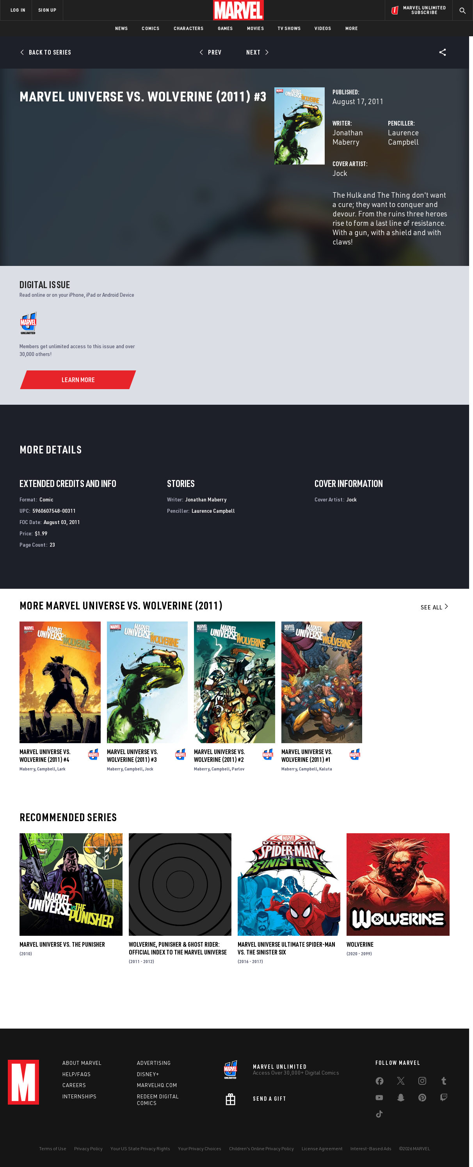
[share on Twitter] (401, 1082)
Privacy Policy (88, 1148)
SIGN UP (47, 10)
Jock (161, 197)
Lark (61, 804)
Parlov (238, 804)
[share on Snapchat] (401, 1099)
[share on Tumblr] (444, 1082)
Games (225, 28)
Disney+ (148, 1074)
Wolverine (360, 980)
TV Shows (289, 28)
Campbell (46, 804)
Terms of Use (52, 1148)
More (351, 28)
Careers (74, 1085)
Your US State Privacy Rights (140, 1148)
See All (435, 643)
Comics (150, 28)
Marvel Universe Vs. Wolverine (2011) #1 (307, 791)
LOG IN (18, 10)
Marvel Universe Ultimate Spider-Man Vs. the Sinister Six (286, 984)
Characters (189, 28)
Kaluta (325, 804)
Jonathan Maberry (183, 166)
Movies (255, 28)
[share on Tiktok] (379, 1115)
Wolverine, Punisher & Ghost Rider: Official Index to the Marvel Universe (178, 984)
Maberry (27, 804)
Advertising (154, 1063)
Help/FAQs (76, 1074)
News (121, 28)
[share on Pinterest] (422, 1099)
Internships (79, 1096)
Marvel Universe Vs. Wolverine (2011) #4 (45, 791)
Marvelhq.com (157, 1085)
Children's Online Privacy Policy (261, 1148)
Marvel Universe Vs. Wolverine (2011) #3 (132, 791)
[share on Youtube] (379, 1099)
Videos (323, 28)
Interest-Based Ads (370, 1148)
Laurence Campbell (330, 166)
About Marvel (81, 1063)
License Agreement (322, 1148)
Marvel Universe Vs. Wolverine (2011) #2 (219, 791)
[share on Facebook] (379, 1083)
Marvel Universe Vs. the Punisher (62, 980)
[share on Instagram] (422, 1082)
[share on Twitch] (444, 1099)
